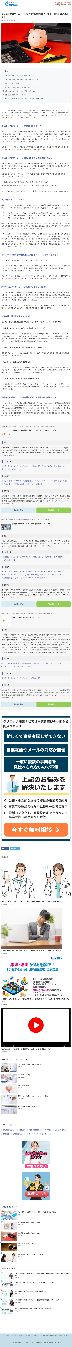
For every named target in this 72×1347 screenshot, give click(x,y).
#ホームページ (4, 20)
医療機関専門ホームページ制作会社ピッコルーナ (31, 524)
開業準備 (22, 1133)
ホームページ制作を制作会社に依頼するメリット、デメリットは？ (25, 87)
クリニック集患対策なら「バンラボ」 (27, 620)
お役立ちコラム (17, 1335)
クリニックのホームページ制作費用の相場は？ (19, 76)
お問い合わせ (30, 1342)
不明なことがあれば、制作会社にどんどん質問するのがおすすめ (24, 99)
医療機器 (6, 1137)
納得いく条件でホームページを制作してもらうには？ (21, 91)
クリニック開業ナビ (6, 1335)
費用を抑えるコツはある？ (13, 83)
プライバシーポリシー (49, 1342)
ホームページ (33, 1137)
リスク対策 (47, 1133)
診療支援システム (9, 1133)
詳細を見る (18, 511)
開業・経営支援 (34, 1133)
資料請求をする (54, 511)
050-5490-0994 (63, 3)
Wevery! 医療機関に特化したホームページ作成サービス (34, 430)
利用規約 (38, 1342)
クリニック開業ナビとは (17, 1342)
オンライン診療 (60, 1133)
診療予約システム (19, 1137)
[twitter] (15, 852)
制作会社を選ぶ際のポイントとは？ (15, 95)
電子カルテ (45, 1137)
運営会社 (60, 1342)
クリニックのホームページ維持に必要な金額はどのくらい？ (23, 79)
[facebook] (5, 852)
